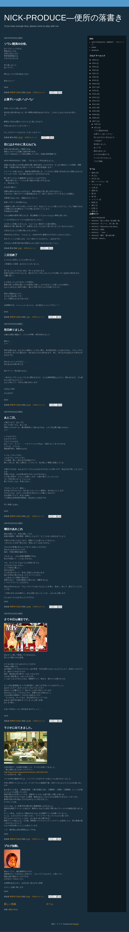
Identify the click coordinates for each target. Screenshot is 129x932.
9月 (95, 128)
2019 (94, 80)
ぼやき (94, 179)
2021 (94, 73)
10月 (96, 124)
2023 (94, 67)
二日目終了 (10, 254)
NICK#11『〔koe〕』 (100, 232)
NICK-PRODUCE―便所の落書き (63, 17)
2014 (94, 97)
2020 (94, 77)
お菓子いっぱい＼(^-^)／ (19, 99)
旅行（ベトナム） (98, 182)
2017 (94, 87)
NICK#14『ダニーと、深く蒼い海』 (106, 224)
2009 (94, 114)
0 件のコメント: (31, 137)
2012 (94, 104)
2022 (94, 70)
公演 (93, 188)
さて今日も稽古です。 (17, 619)
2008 (94, 118)
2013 (94, 101)
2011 (94, 108)
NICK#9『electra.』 (99, 238)
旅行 (93, 205)
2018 (94, 84)
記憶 (93, 208)
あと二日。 (10, 417)
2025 (94, 60)
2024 (94, 63)
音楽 (93, 211)
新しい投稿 (10, 904)
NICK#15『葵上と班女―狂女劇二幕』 (106, 221)
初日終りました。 (15, 329)
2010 (94, 111)
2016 (94, 91)
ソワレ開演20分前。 (16, 43)
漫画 (93, 191)
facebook (95, 50)
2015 (94, 94)
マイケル (95, 185)
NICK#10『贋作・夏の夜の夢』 (104, 235)
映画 (93, 202)
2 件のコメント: (39, 92)
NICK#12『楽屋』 (99, 229)
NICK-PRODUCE (98, 218)
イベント (95, 199)
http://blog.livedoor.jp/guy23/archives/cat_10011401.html (26, 772)
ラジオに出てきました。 (19, 727)
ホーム (49, 904)
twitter (94, 47)
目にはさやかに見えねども (20, 144)
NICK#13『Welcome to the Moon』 (105, 227)
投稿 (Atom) (13, 909)
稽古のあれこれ (13, 529)
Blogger (76, 924)
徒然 (93, 173)
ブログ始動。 (12, 845)
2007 (94, 121)
